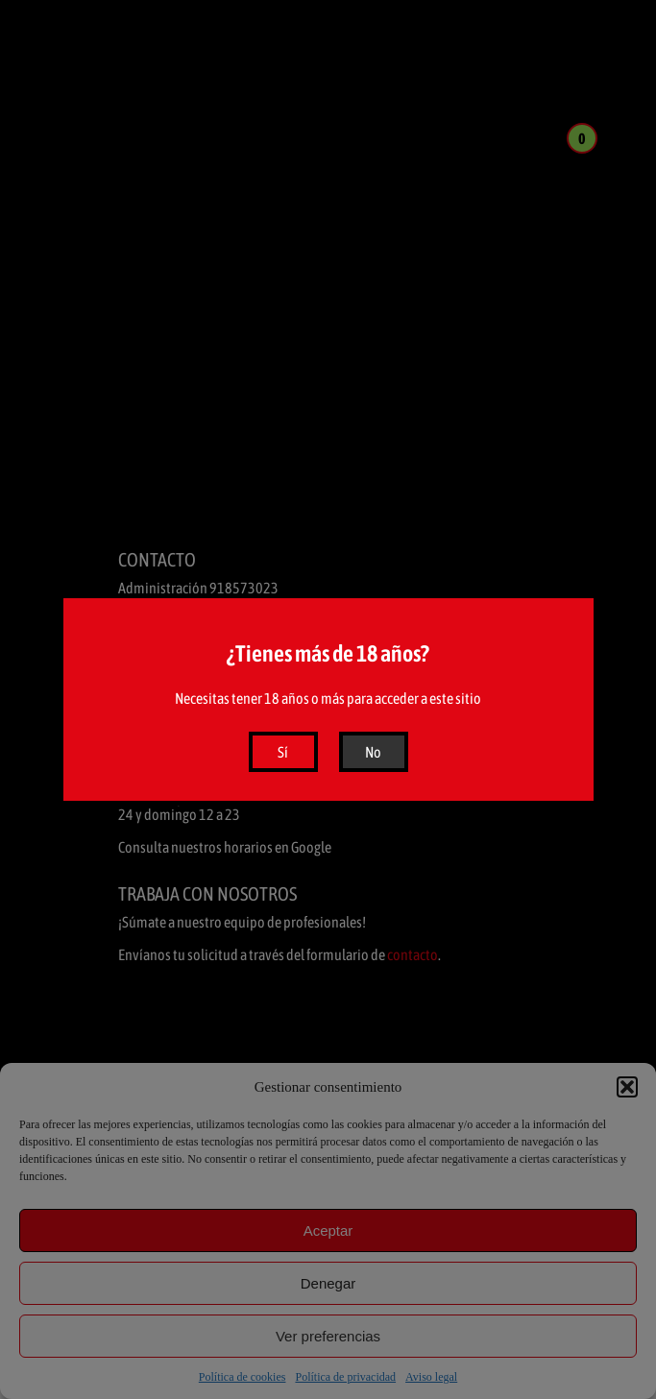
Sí (283, 751)
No (373, 751)
